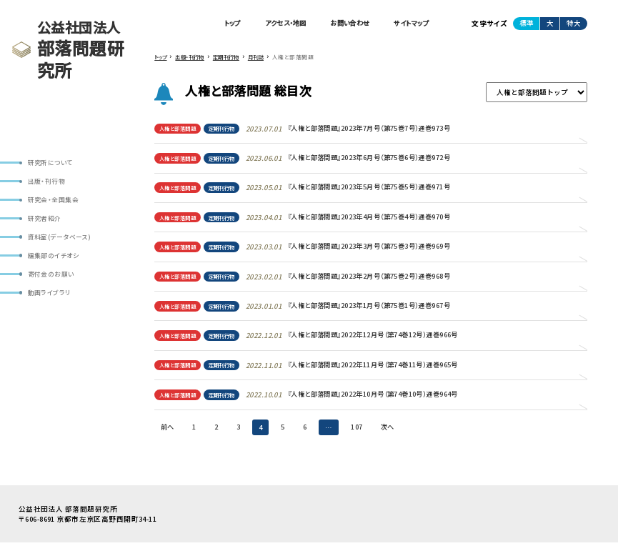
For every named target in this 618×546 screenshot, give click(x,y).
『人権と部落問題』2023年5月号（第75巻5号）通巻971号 (385, 189)
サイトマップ (409, 24)
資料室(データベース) (59, 238)
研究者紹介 (44, 219)
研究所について (50, 162)
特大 (574, 23)
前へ (168, 430)
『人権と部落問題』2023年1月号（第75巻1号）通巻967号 (385, 308)
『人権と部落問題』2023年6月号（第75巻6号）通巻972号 (385, 159)
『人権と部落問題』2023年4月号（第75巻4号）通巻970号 (385, 219)
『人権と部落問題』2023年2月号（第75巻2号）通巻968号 (385, 278)
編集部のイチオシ (53, 257)
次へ (391, 430)
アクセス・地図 (272, 24)
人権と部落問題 (180, 129)
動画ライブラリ (49, 295)
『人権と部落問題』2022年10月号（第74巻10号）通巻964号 (389, 397)
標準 (526, 23)
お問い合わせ (343, 24)
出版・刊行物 (46, 182)
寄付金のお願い (51, 276)
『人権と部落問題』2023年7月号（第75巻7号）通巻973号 (385, 129)
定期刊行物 (229, 129)
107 (360, 430)
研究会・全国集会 (53, 200)
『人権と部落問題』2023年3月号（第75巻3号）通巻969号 (385, 249)
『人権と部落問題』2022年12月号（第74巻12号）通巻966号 (389, 338)
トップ (215, 24)
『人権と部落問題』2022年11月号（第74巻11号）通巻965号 (389, 368)
